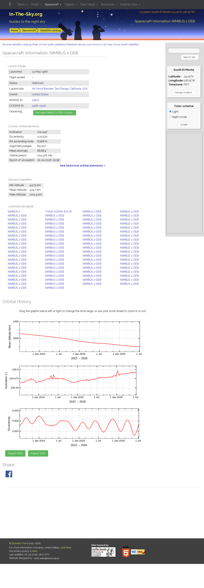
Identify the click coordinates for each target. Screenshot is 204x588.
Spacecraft (29, 30)
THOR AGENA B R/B (58, 211)
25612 (35, 100)
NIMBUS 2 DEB (92, 211)
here (34, 551)
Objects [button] (70, 4)
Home (14, 30)
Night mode (178, 117)
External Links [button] (129, 4)
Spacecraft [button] (52, 4)
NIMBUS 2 (14, 211)
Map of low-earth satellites (49, 44)
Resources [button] (108, 4)
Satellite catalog (50, 30)
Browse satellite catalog (17, 44)
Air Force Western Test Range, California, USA (60, 88)
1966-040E (39, 105)
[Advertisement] (185, 183)
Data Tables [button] (88, 4)
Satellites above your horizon (84, 44)
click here (66, 547)
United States (40, 94)
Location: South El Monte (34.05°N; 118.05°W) (167, 12)
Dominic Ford (20, 543)
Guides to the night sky (27, 22)
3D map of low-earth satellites (121, 44)
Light (173, 111)
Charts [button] (35, 4)
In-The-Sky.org (25, 14)
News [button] (21, 4)
